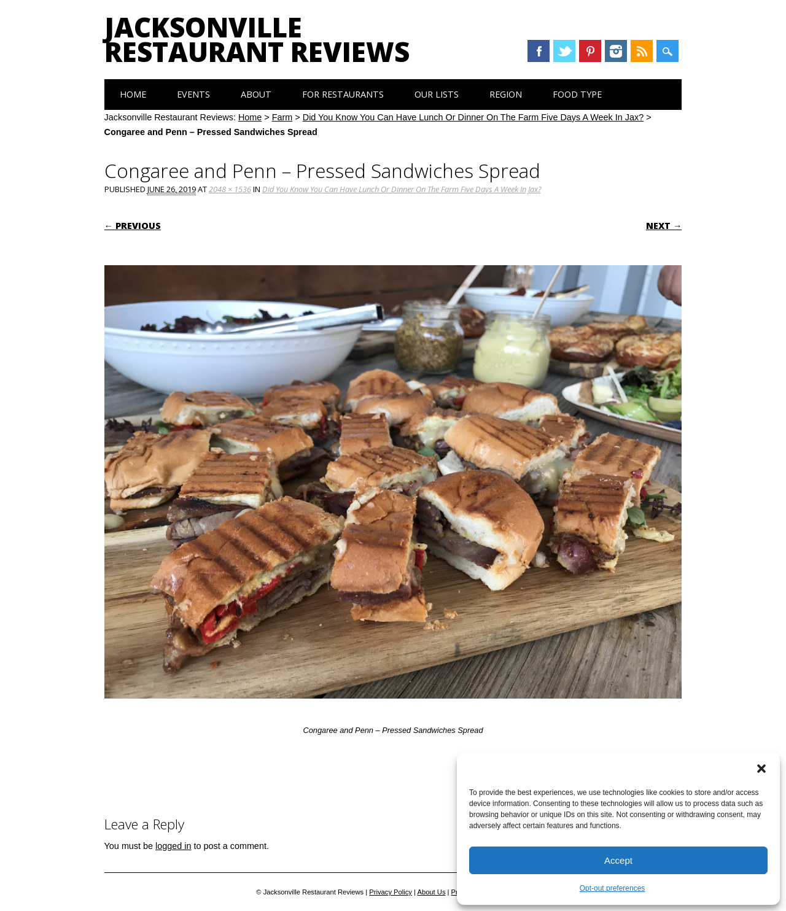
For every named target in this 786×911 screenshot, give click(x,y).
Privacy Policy (390, 892)
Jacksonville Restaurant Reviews (257, 39)
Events (193, 94)
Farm (282, 117)
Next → (664, 225)
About (256, 94)
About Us (431, 892)
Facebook (538, 51)
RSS (642, 51)
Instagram (616, 51)
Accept (618, 860)
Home (133, 94)
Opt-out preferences (612, 888)
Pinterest (590, 51)
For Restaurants (343, 94)
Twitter (564, 51)
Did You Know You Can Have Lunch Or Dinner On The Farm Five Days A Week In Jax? (473, 117)
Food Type (577, 94)
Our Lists (436, 94)
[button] (761, 768)
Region (505, 94)
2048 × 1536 (230, 189)
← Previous (132, 225)
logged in (173, 846)
